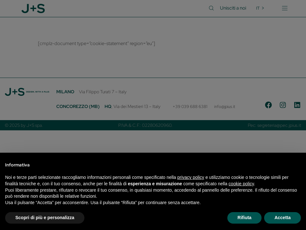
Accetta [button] (282, 217)
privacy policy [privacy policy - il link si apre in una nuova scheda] (190, 177)
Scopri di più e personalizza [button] (44, 217)
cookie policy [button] (241, 183)
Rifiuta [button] (245, 217)
